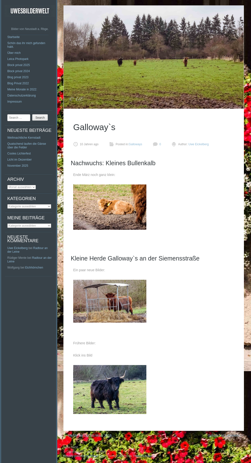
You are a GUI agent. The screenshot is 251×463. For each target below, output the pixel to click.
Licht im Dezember (19, 159)
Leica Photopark (18, 59)
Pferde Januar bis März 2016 (87, 435)
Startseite (13, 37)
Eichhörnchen (34, 267)
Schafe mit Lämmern (226, 435)
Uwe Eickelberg (17, 248)
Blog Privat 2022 (18, 83)
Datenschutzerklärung (21, 95)
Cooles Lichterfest (19, 153)
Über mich (14, 53)
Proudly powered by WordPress (84, 456)
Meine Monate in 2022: (22, 89)
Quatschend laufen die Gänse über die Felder (26, 145)
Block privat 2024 (18, 71)
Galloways (135, 144)
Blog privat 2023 (18, 77)
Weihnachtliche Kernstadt (23, 137)
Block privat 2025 (18, 65)
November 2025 (17, 165)
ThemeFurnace (142, 456)
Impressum (14, 101)
